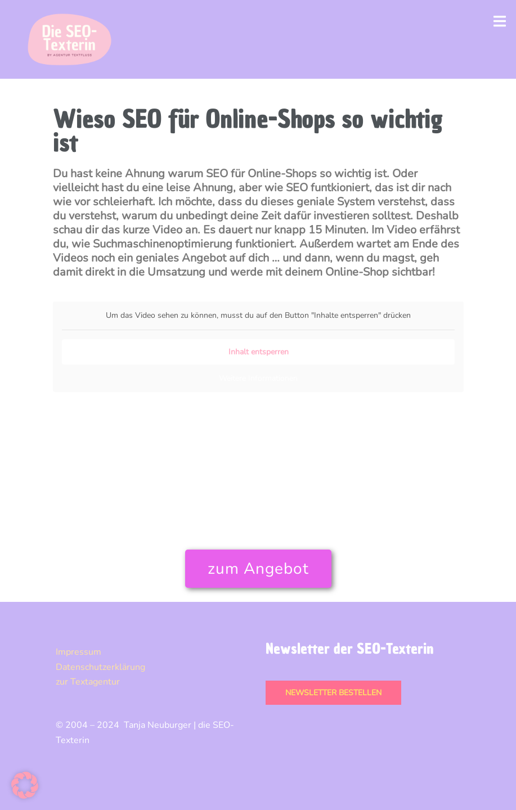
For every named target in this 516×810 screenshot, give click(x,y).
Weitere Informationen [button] (258, 379)
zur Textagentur (88, 682)
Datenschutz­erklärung (100, 667)
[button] (25, 785)
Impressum (78, 652)
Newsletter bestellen (333, 692)
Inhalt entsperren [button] (258, 351)
